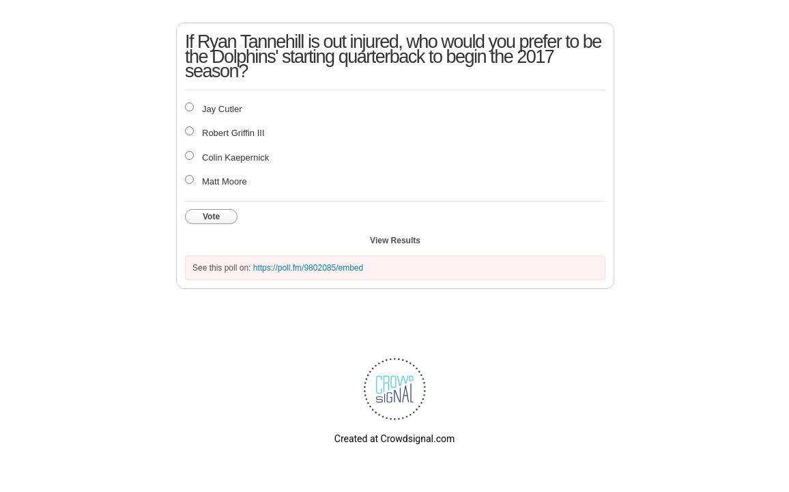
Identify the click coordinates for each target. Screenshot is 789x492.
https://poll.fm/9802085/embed (308, 268)
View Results (395, 240)
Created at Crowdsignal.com (394, 438)
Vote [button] (211, 216)
